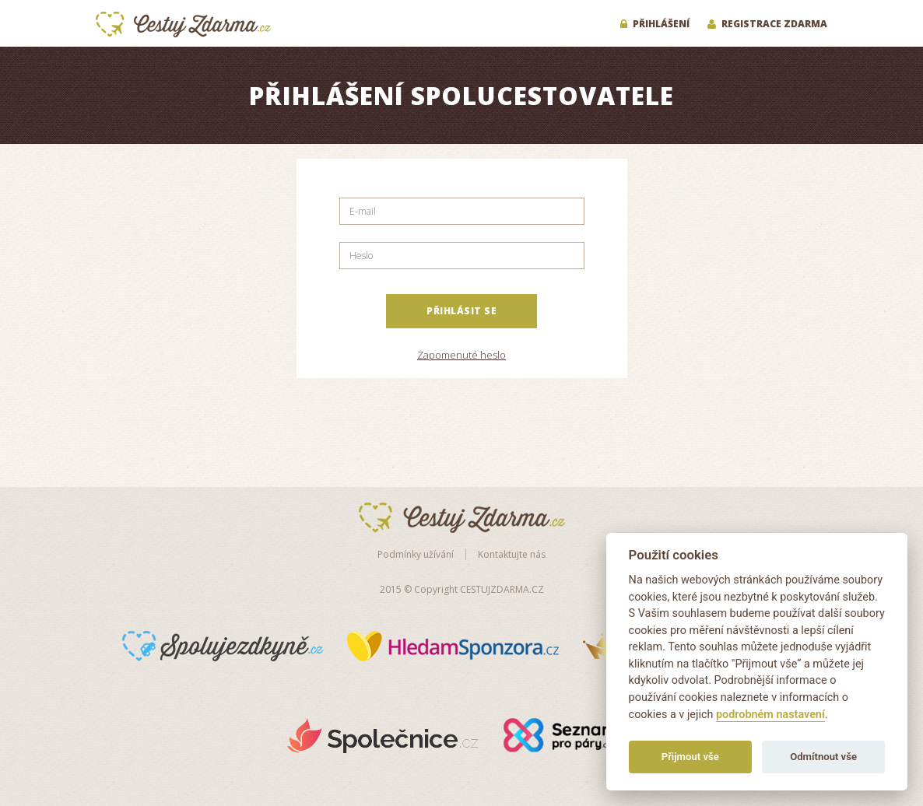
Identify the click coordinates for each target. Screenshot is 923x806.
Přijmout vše (690, 756)
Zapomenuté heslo (461, 355)
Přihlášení (655, 23)
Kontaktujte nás (512, 554)
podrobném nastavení (770, 714)
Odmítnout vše (823, 756)
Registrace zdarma (767, 23)
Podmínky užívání (415, 554)
